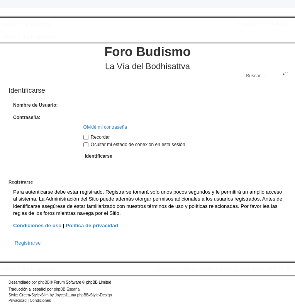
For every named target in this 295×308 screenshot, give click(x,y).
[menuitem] (44, 24)
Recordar (96, 137)
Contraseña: (27, 117)
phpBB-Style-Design (94, 295)
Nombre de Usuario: (35, 105)
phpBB (44, 282)
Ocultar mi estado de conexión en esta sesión (134, 144)
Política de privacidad (92, 225)
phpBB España (67, 289)
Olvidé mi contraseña (105, 127)
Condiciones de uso (37, 225)
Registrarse (28, 243)
